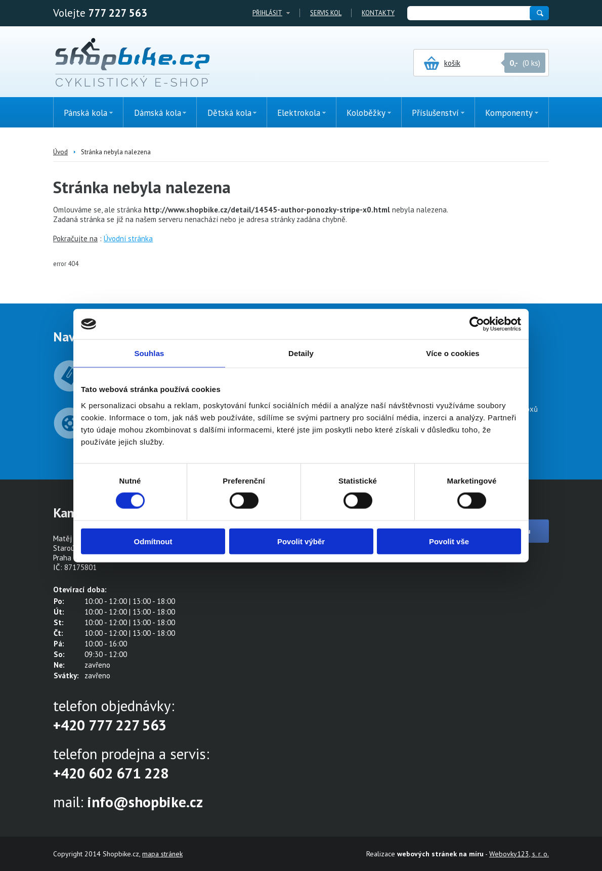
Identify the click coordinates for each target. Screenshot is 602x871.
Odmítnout (153, 541)
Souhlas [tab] (149, 353)
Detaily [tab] (301, 353)
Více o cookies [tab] (453, 353)
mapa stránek (162, 853)
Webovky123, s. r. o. (519, 853)
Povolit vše (449, 541)
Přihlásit (267, 13)
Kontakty (378, 13)
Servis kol (325, 13)
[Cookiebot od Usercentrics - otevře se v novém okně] (477, 324)
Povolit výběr (301, 541)
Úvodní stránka (128, 238)
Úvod (60, 152)
